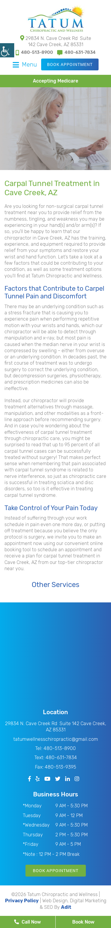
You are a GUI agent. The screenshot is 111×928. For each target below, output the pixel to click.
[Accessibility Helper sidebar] (7, 50)
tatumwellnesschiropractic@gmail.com (55, 739)
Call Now (27, 922)
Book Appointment (70, 64)
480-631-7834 (76, 52)
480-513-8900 (34, 52)
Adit (66, 907)
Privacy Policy (22, 900)
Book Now (83, 922)
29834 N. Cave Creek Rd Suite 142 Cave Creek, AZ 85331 (55, 41)
